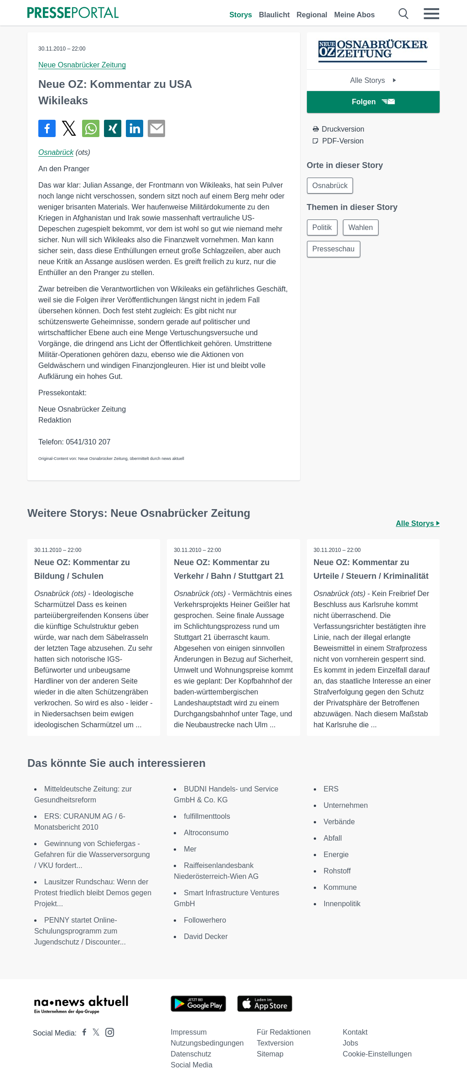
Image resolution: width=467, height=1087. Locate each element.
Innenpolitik (342, 904)
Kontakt (355, 1032)
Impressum (189, 1032)
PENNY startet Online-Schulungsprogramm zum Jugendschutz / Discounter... (80, 931)
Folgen (373, 102)
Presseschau (334, 250)
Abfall (333, 838)
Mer (190, 849)
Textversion (275, 1043)
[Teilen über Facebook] (47, 128)
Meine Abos (354, 15)
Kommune (340, 887)
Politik (322, 228)
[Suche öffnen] (404, 13)
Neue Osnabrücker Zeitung (82, 65)
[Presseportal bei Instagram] (107, 1032)
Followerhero (205, 920)
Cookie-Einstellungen (377, 1054)
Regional (311, 15)
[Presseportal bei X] (93, 1033)
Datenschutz (191, 1054)
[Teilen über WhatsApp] (90, 128)
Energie (336, 854)
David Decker (206, 936)
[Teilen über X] (69, 128)
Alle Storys (373, 80)
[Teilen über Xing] (112, 128)
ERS (331, 789)
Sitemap (270, 1054)
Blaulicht (274, 15)
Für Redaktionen (284, 1032)
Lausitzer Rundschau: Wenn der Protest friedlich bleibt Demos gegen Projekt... (92, 893)
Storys (240, 15)
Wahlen (361, 228)
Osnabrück (55, 152)
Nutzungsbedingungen (207, 1043)
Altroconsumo (206, 833)
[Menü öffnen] (431, 13)
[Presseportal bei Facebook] (82, 1033)
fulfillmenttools (207, 816)
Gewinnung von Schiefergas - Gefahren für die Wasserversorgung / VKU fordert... (92, 854)
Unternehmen (346, 805)
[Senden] (156, 128)
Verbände (339, 822)
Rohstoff (337, 871)
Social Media (192, 1065)
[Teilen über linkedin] (134, 128)
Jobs (350, 1043)
